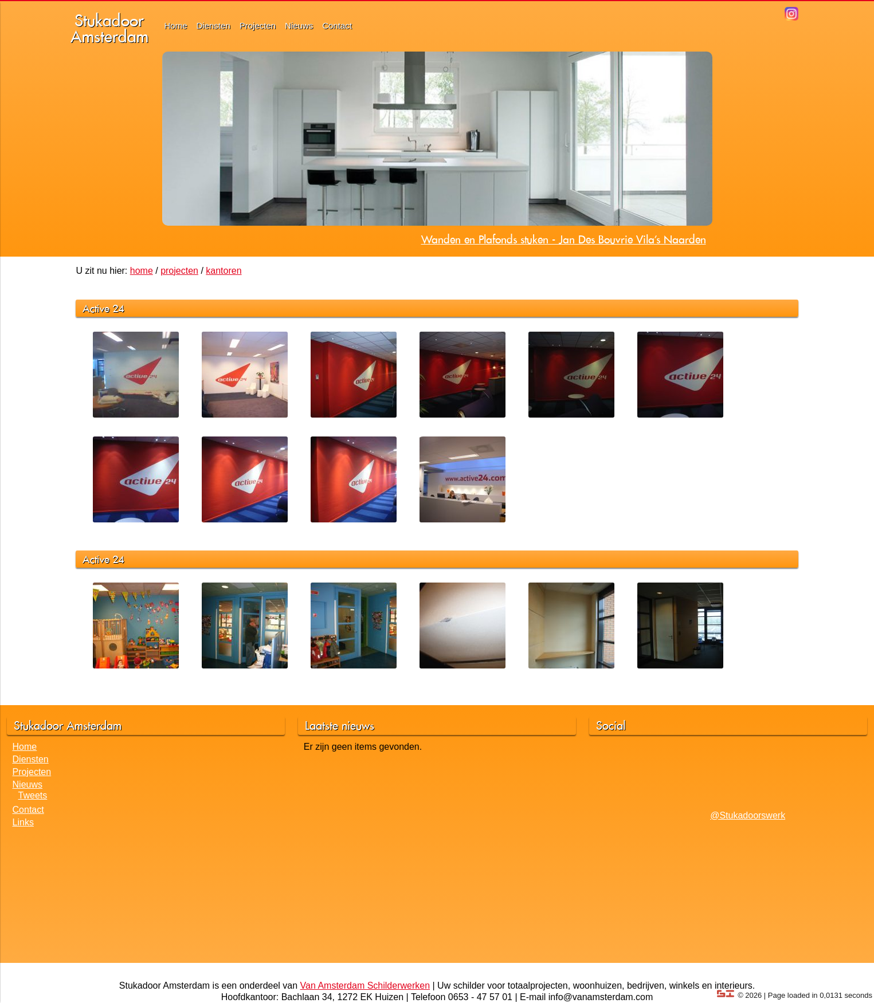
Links (23, 822)
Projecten (258, 25)
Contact (337, 25)
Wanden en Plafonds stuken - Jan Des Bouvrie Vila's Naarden (563, 239)
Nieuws (299, 25)
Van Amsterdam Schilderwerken (365, 985)
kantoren (223, 271)
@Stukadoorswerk (747, 815)
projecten (179, 271)
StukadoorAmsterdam (109, 28)
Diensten (213, 25)
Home (175, 25)
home (141, 271)
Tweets (33, 795)
